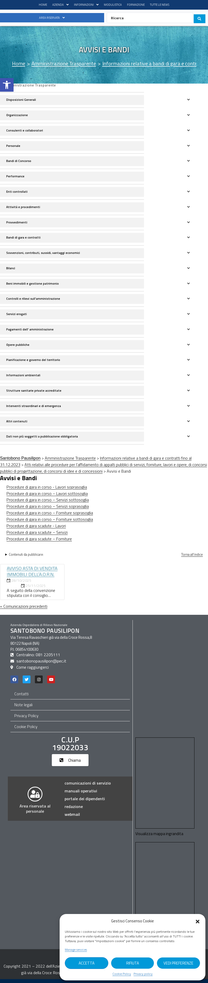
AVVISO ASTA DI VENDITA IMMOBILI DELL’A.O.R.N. (32, 574)
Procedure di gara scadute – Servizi (37, 536)
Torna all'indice (192, 557)
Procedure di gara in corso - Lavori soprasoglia (47, 490)
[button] (7, 85)
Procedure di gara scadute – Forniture (39, 542)
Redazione (74, 810)
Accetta (86, 963)
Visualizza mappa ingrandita (159, 837)
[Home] (18, 64)
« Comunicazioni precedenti (23, 609)
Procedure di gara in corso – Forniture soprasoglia (50, 516)
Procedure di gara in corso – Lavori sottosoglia (47, 497)
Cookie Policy (121, 974)
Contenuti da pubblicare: (26, 557)
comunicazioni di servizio (88, 787)
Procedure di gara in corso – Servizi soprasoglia (48, 509)
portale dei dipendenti (85, 802)
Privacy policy (143, 974)
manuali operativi (81, 795)
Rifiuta (132, 963)
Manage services (76, 949)
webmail (72, 818)
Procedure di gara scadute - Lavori (36, 529)
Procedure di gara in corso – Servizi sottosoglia (48, 503)
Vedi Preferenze (178, 963)
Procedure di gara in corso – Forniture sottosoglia (50, 522)
